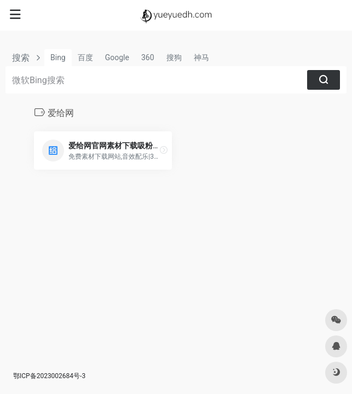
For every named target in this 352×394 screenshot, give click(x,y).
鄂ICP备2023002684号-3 (49, 376)
